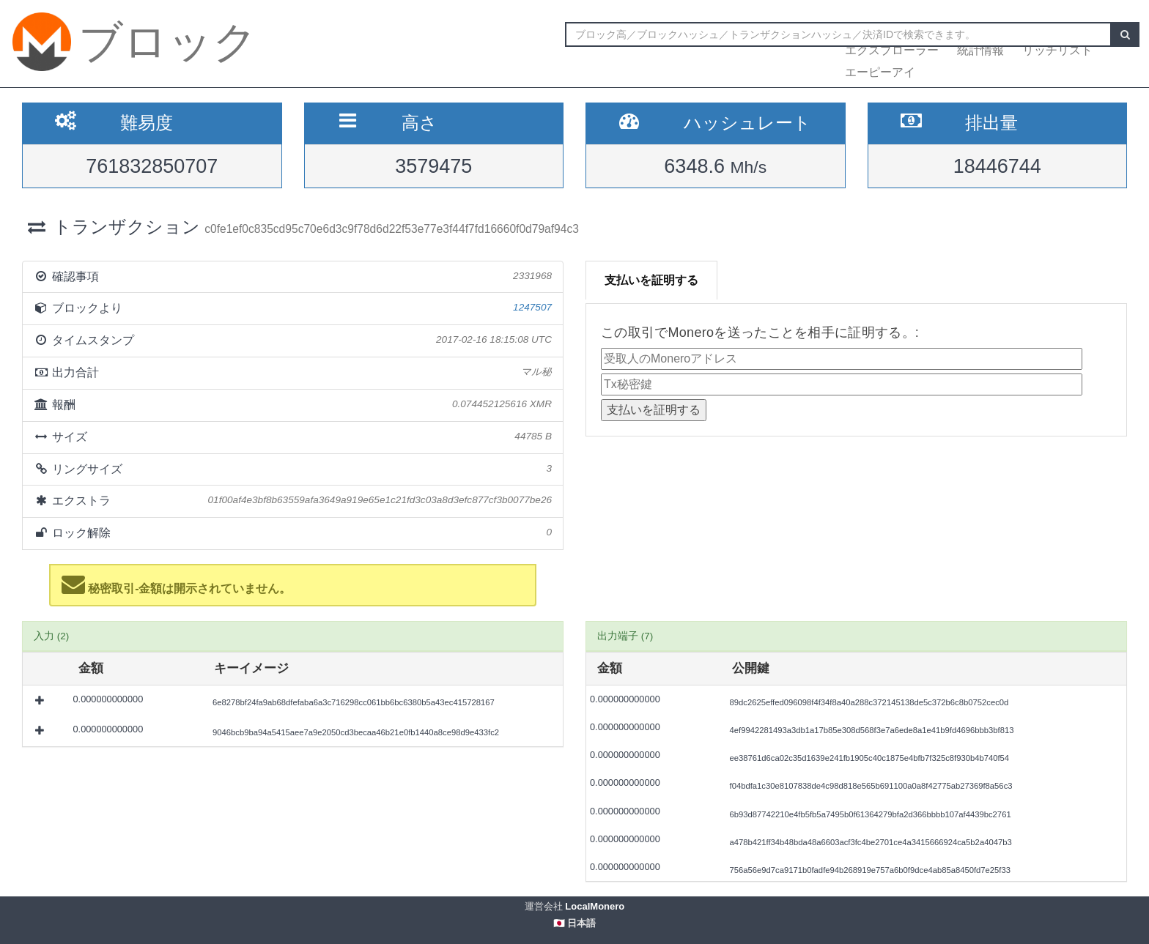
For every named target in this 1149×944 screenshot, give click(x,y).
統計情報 (980, 50)
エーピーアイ (880, 72)
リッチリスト (1057, 50)
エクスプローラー (892, 50)
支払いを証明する (651, 280)
